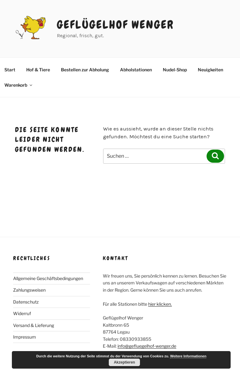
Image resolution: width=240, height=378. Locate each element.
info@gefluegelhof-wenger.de (147, 346)
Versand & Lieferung (33, 325)
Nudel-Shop (175, 69)
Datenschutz (26, 301)
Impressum (24, 337)
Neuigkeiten (210, 69)
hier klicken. (160, 304)
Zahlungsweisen (29, 290)
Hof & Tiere (38, 69)
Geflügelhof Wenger (115, 25)
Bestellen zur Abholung (85, 69)
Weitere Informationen (188, 356)
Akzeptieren (124, 362)
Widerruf (22, 313)
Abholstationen (136, 69)
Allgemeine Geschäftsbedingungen (48, 278)
